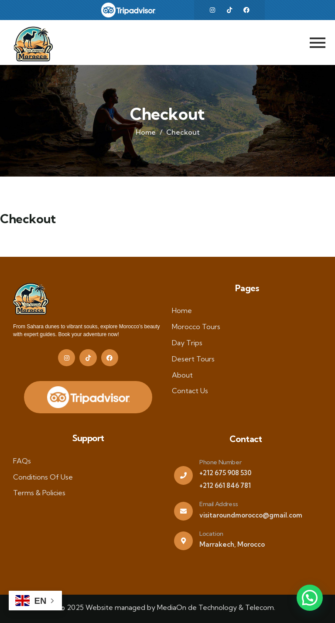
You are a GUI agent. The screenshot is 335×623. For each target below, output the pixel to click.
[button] (310, 598)
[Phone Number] (183, 475)
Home (146, 132)
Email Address (218, 504)
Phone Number (220, 462)
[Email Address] (183, 511)
